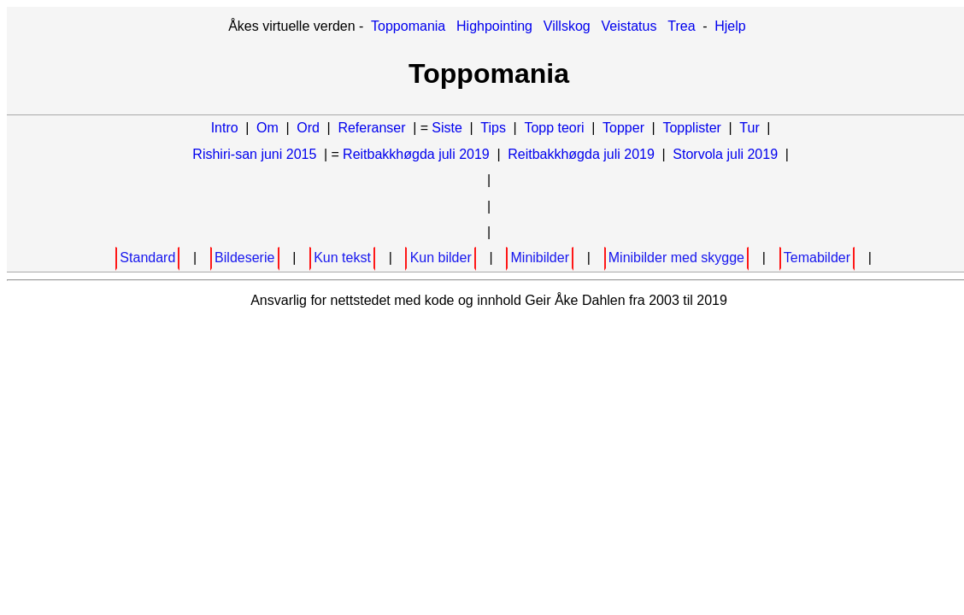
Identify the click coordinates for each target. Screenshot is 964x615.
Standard (147, 257)
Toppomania (408, 26)
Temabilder (817, 257)
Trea (681, 26)
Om (267, 127)
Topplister (691, 127)
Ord (308, 127)
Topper (623, 127)
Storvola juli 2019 (725, 154)
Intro (224, 127)
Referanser (371, 127)
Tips (493, 127)
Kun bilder (441, 257)
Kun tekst (342, 257)
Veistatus (629, 26)
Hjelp (729, 26)
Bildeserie (244, 257)
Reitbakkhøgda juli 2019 (416, 154)
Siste (447, 127)
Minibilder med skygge (676, 257)
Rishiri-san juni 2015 (254, 154)
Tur (749, 127)
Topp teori (554, 127)
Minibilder (540, 257)
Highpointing (494, 26)
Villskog (567, 26)
